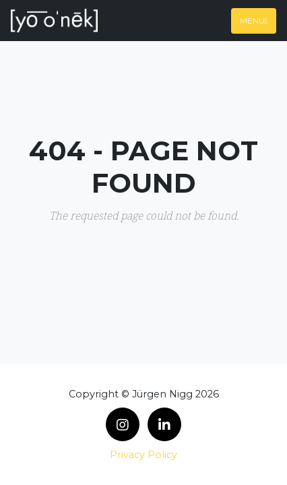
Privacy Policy (143, 455)
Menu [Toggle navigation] (253, 20)
